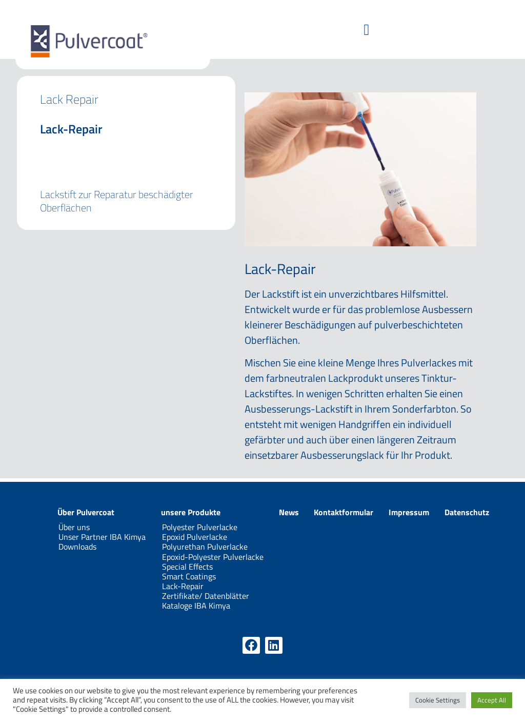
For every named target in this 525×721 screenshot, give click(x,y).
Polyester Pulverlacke (199, 527)
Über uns (74, 527)
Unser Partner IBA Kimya (102, 537)
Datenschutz (467, 512)
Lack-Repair (183, 586)
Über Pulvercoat (85, 512)
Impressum (409, 512)
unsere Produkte (190, 512)
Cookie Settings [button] (437, 700)
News (289, 512)
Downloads (77, 546)
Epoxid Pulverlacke (194, 537)
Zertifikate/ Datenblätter (205, 596)
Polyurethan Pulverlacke (205, 546)
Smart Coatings (189, 576)
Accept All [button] (491, 700)
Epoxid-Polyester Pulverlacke (213, 557)
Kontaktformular (343, 512)
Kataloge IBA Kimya (196, 605)
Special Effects (187, 566)
